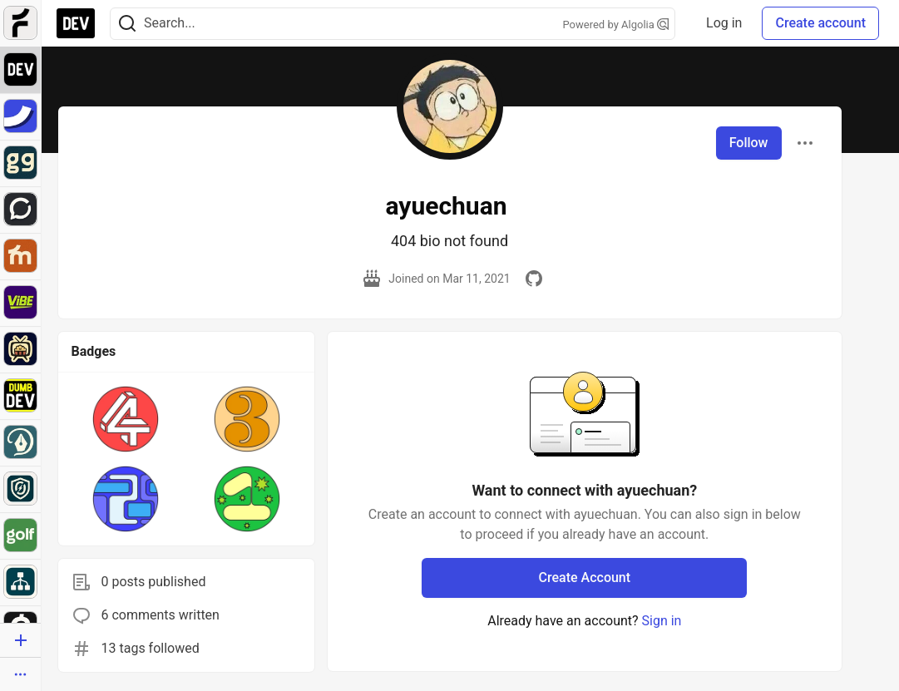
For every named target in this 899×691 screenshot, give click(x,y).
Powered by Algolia (615, 24)
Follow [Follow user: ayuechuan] (748, 143)
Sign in (662, 621)
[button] (126, 419)
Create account (820, 23)
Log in (724, 23)
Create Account (585, 577)
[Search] (127, 23)
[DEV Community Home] (75, 23)
